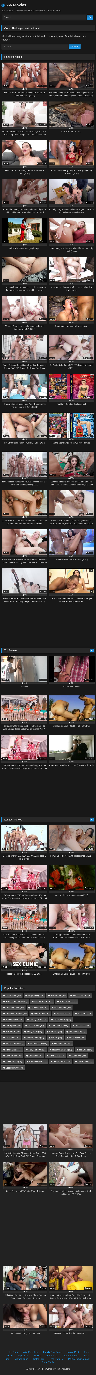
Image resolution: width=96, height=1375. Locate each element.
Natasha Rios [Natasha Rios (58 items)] (38, 1044)
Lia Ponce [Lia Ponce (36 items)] (12, 1038)
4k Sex (37, 1355)
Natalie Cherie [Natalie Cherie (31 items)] (14, 1044)
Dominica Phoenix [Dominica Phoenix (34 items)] (16, 1014)
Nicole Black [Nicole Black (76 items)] (13, 1050)
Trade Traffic (48, 1362)
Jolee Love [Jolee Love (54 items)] (82, 1025)
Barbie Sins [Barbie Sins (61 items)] (58, 995)
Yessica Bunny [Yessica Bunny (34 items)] (14, 1068)
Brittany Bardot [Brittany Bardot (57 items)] (43, 1001)
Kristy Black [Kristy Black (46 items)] (34, 1032)
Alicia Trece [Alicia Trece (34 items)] (13, 995)
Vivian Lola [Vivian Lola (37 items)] (85, 1062)
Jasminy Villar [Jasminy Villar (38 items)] (59, 1025)
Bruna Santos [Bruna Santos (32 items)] (67, 1001)
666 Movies (13, 5)
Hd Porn (13, 1352)
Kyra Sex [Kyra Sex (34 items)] (55, 1032)
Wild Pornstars (30, 1352)
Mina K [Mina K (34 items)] (56, 1038)
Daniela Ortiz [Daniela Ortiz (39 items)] (39, 1008)
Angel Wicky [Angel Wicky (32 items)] (36, 995)
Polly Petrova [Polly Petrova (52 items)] (37, 1050)
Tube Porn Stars (70, 1355)
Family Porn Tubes (52, 1352)
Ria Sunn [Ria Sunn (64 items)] (85, 1050)
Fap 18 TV (23, 1355)
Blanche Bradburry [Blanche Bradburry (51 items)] (16, 1001)
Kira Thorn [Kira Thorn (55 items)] (13, 1032)
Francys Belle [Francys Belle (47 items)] (38, 1019)
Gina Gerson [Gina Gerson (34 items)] (36, 1025)
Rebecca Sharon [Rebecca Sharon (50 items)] (62, 1050)
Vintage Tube (21, 1359)
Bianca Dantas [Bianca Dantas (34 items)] (82, 995)
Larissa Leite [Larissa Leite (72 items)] (77, 1032)
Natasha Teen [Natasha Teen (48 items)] (62, 1044)
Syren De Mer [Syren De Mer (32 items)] (37, 1062)
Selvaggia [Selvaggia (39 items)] (35, 1056)
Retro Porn (38, 1359)
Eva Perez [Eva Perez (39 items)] (84, 1014)
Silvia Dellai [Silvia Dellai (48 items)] (56, 1056)
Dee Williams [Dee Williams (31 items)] (62, 1008)
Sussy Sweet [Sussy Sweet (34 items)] (14, 1062)
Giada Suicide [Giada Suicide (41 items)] (62, 1019)
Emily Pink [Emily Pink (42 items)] (63, 1014)
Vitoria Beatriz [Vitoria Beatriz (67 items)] (61, 1062)
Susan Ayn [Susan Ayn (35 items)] (79, 1056)
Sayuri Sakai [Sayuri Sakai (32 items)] (13, 1056)
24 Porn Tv (51, 1355)
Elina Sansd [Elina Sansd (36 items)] (41, 1014)
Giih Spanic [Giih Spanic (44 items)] (13, 1025)
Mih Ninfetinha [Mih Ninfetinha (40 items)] (35, 1038)
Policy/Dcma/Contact (79, 1359)
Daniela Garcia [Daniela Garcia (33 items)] (15, 1008)
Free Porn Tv (56, 1359)
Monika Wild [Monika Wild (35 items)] (77, 1038)
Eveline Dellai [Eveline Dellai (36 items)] (14, 1019)
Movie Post (73, 1352)
